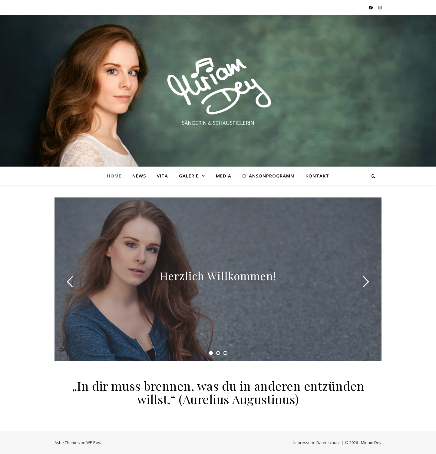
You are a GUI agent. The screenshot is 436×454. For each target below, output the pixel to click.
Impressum (303, 442)
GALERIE (189, 176)
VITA (162, 176)
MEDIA (223, 176)
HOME (114, 176)
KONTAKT (317, 176)
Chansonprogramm (268, 176)
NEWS (139, 176)
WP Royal (95, 442)
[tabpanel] (218, 279)
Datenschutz (328, 442)
